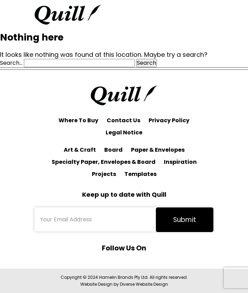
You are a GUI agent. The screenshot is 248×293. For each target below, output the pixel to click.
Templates (140, 174)
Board (113, 150)
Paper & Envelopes (158, 150)
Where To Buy (78, 120)
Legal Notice (124, 132)
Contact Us (123, 120)
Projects (104, 174)
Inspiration (180, 162)
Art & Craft (80, 150)
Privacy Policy (169, 120)
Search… (11, 63)
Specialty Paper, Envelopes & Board (104, 162)
